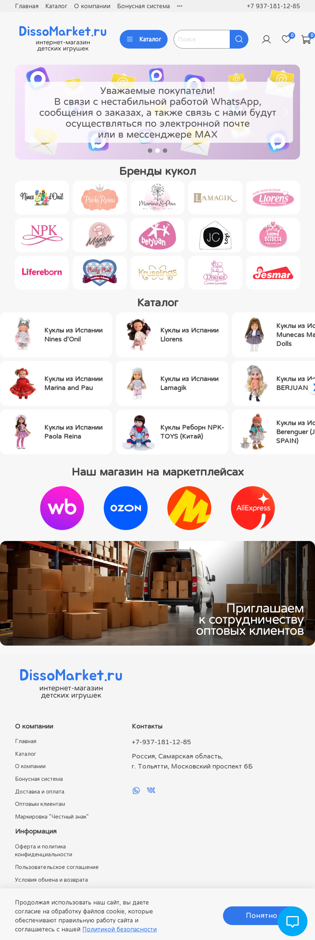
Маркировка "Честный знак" (52, 816)
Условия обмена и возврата (51, 879)
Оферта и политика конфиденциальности (43, 850)
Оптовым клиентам (40, 804)
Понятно (261, 915)
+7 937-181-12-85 (273, 6)
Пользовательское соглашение (57, 867)
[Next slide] (285, 112)
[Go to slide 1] (150, 150)
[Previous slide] (30, 112)
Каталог (56, 6)
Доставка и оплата (39, 791)
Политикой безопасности (119, 929)
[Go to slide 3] (165, 150)
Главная (27, 6)
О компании (92, 6)
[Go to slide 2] (157, 150)
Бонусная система (143, 6)
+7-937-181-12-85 (161, 742)
